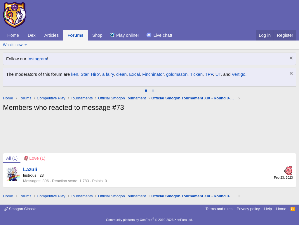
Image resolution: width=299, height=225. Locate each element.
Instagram (37, 58)
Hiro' (95, 74)
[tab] (146, 90)
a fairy (108, 74)
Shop (97, 35)
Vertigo (239, 74)
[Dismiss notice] (290, 59)
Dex (32, 35)
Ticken (196, 74)
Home (13, 35)
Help (268, 209)
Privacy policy (248, 209)
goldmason (176, 74)
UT (218, 74)
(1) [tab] (12, 158)
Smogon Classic (20, 209)
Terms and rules (219, 209)
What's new (12, 45)
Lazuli (30, 169)
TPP (209, 74)
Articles (51, 35)
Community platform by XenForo (149, 220)
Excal (134, 74)
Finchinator (153, 74)
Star (84, 74)
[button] (26, 45)
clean (121, 74)
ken (74, 74)
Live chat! (163, 35)
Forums (75, 35)
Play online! (127, 35)
